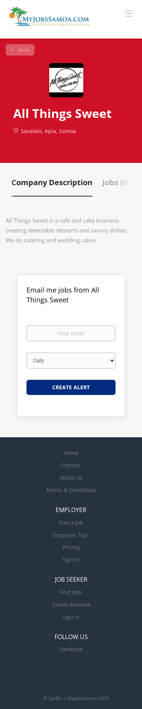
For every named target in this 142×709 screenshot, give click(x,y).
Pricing (71, 547)
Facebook (71, 649)
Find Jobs (71, 592)
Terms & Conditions (71, 490)
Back (23, 49)
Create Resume (71, 604)
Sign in (71, 559)
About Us (71, 477)
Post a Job (71, 522)
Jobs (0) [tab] (116, 182)
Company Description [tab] (51, 182)
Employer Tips (71, 535)
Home (71, 453)
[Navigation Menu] (129, 13)
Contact (71, 465)
